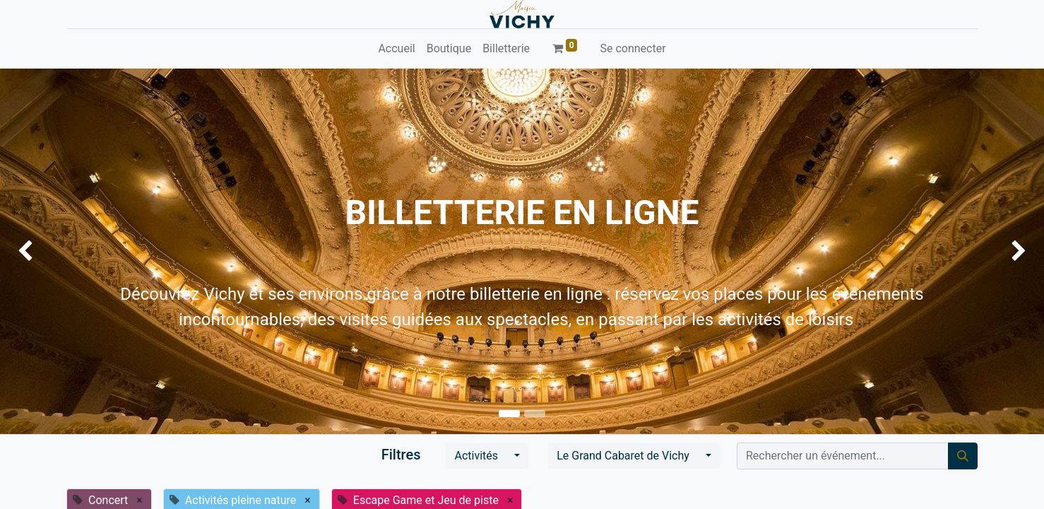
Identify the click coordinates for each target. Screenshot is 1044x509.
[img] (41, 251)
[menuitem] (396, 49)
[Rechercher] (963, 456)
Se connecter (632, 48)
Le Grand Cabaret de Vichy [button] (624, 455)
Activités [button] (477, 455)
